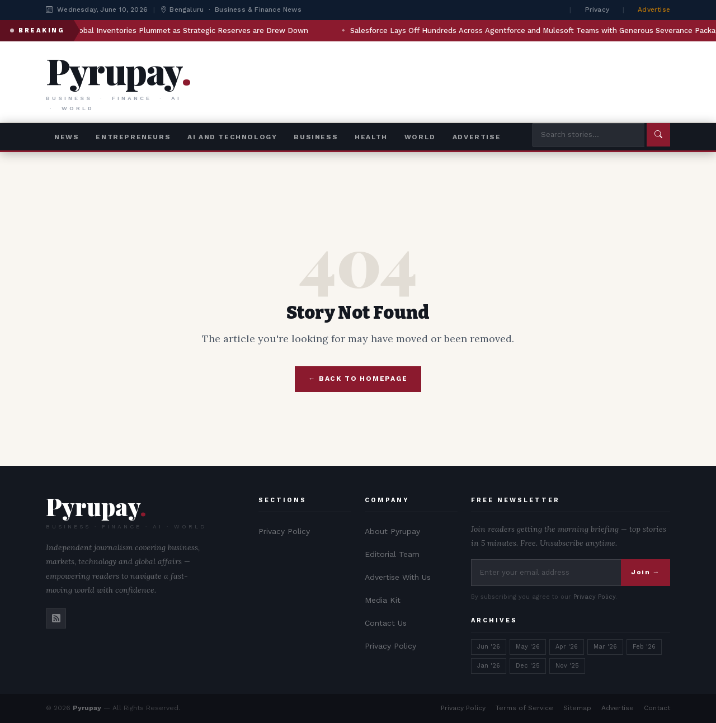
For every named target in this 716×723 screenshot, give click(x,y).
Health (371, 137)
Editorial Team (392, 554)
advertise (477, 137)
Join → (645, 572)
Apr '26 (566, 646)
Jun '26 (488, 646)
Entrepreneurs (133, 137)
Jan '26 (488, 665)
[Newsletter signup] (546, 572)
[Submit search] (658, 134)
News (66, 137)
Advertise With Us (398, 577)
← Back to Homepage (357, 378)
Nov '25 (567, 665)
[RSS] (56, 618)
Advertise (654, 9)
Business (316, 137)
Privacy (597, 9)
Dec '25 (528, 665)
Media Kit (383, 600)
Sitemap (577, 708)
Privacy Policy (284, 531)
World (420, 137)
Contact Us (386, 622)
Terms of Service (524, 708)
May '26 (528, 646)
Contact (657, 708)
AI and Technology (232, 137)
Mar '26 (605, 646)
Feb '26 (644, 646)
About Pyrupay (392, 531)
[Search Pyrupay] (588, 135)
